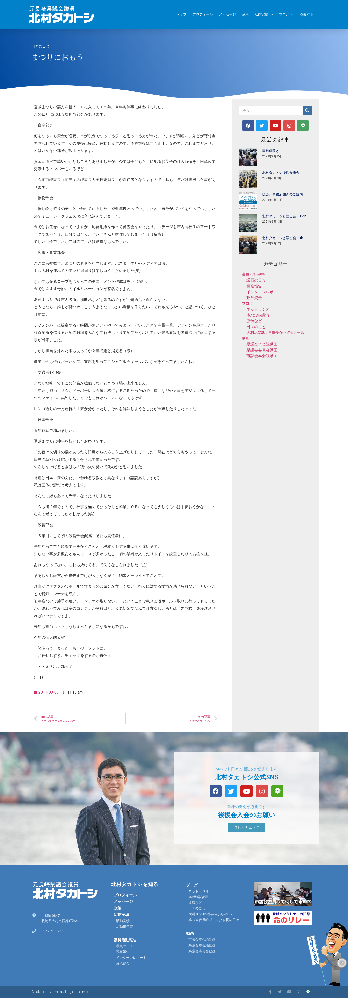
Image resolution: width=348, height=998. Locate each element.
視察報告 (254, 286)
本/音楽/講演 (257, 315)
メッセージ (227, 14)
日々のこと (40, 46)
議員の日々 (256, 280)
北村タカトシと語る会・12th (284, 216)
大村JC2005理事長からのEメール (275, 332)
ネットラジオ (258, 309)
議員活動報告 (253, 274)
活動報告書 (124, 926)
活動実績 (264, 14)
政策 (245, 14)
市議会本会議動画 (261, 355)
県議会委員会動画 (261, 350)
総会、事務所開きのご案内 (282, 194)
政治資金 (254, 297)
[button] (246, 827)
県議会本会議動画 (261, 344)
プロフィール (203, 14)
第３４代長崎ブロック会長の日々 (213, 920)
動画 (245, 338)
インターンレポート (263, 292)
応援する (306, 14)
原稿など (254, 321)
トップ (181, 14)
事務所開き (270, 151)
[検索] (307, 110)
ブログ (286, 14)
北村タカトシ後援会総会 (280, 172)
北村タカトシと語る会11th (282, 238)
